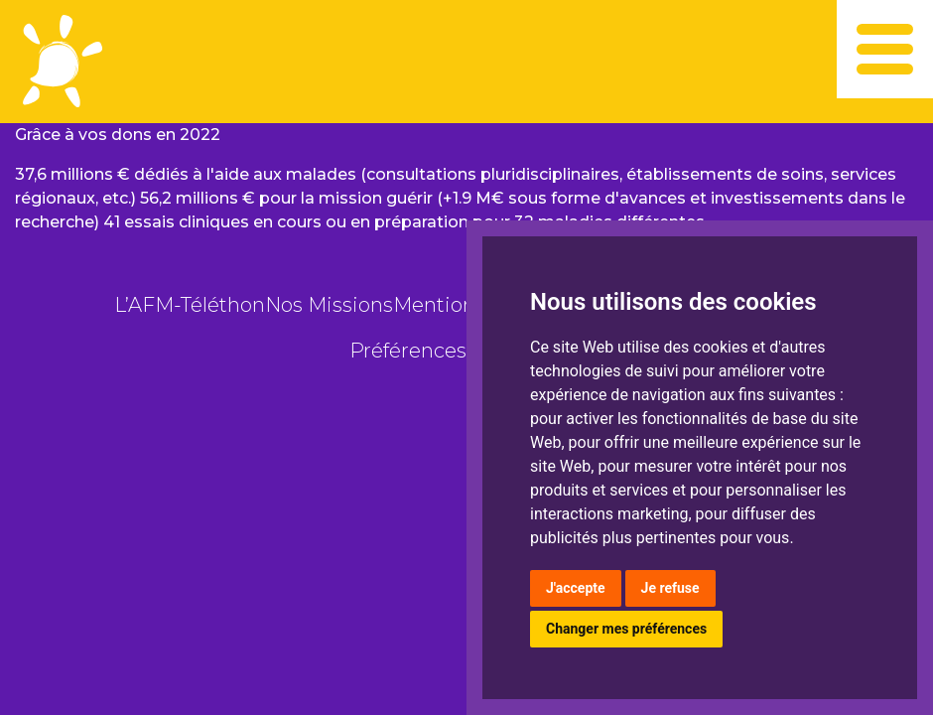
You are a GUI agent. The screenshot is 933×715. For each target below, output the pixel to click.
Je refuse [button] (670, 588)
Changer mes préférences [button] (626, 629)
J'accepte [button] (575, 588)
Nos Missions (329, 305)
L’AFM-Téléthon (189, 305)
